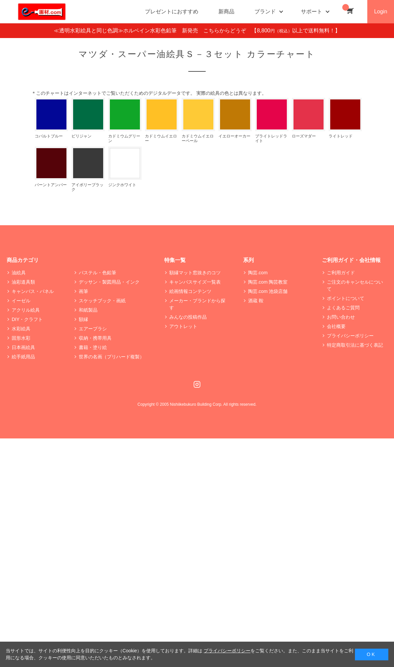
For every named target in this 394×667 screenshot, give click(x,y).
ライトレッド (341, 136)
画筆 (83, 291)
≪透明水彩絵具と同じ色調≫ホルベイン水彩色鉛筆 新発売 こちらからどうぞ (152, 30)
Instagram (197, 384)
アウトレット (183, 326)
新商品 (226, 11)
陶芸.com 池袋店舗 (267, 291)
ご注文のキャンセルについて (355, 285)
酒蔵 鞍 (255, 300)
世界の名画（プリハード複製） (111, 356)
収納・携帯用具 (95, 338)
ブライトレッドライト (271, 138)
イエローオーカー (234, 136)
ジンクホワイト (122, 185)
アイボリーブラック (87, 187)
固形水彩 (21, 338)
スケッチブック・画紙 (102, 300)
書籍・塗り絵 (93, 347)
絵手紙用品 (23, 356)
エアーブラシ (93, 328)
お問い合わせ (341, 317)
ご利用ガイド (341, 272)
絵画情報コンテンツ (190, 291)
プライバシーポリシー (350, 335)
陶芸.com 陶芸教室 (267, 282)
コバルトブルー (49, 136)
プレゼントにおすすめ (171, 11)
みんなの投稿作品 (188, 317)
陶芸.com (257, 272)
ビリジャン (81, 136)
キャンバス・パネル (33, 291)
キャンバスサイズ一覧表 (195, 282)
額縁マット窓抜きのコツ (195, 272)
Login (380, 11)
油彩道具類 (23, 282)
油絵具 (19, 272)
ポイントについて (345, 298)
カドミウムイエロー (161, 138)
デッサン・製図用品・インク (109, 282)
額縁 (83, 319)
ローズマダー (304, 136)
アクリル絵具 (26, 310)
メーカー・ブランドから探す (197, 304)
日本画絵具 (23, 347)
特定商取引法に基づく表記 (355, 345)
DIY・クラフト (27, 319)
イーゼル (21, 300)
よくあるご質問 (343, 307)
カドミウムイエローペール (198, 138)
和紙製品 (88, 310)
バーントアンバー (51, 185)
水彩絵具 (21, 328)
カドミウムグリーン (124, 138)
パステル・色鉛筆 (97, 272)
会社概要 (336, 326)
